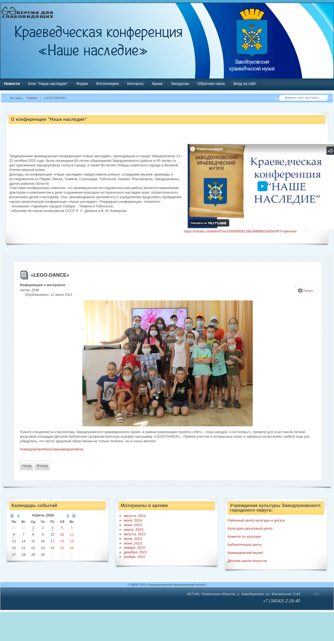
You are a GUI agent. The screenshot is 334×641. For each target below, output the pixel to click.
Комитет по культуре (244, 536)
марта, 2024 (133, 529)
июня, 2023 (133, 543)
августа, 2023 (135, 534)
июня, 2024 (133, 525)
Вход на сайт (245, 83)
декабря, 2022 (135, 552)
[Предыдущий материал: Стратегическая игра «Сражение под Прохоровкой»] (26, 466)
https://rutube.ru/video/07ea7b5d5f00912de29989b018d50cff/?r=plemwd (240, 231)
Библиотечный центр (245, 545)
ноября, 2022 (134, 557)
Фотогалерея (107, 83)
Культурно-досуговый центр (250, 528)
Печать (308, 290)
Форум (82, 83)
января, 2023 (134, 548)
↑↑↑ (317, 594)
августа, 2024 (135, 516)
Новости (12, 83)
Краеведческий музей (245, 553)
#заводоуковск (31, 449)
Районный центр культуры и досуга (256, 520)
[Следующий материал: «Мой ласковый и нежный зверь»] (42, 466)
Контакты (135, 83)
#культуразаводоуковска (63, 449)
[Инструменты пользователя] (297, 287)
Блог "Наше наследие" (48, 83)
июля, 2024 (133, 520)
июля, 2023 (133, 539)
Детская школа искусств (247, 561)
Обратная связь (211, 83)
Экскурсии (180, 83)
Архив (157, 83)
